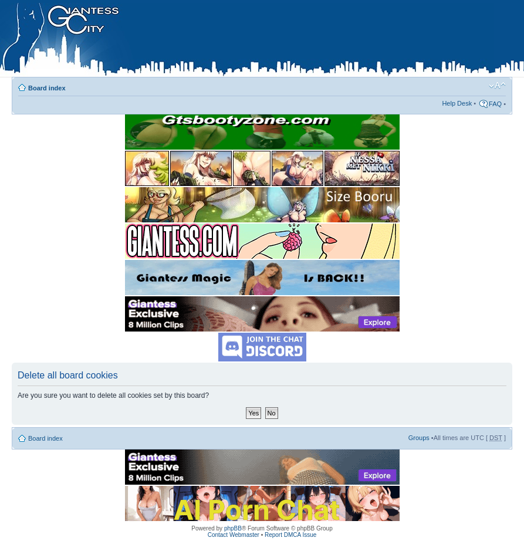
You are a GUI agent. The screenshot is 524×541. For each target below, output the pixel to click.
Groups (419, 437)
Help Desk (457, 103)
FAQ (495, 103)
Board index (47, 88)
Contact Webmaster (233, 535)
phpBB (233, 528)
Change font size (497, 85)
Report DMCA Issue (290, 535)
